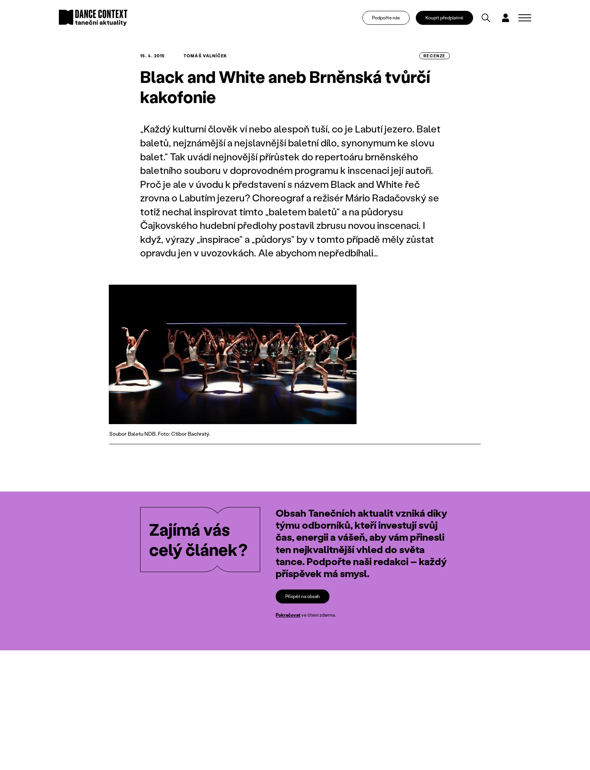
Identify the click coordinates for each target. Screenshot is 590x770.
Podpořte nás (386, 18)
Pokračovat (288, 615)
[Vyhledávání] (486, 18)
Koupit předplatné (444, 18)
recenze (435, 55)
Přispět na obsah (302, 596)
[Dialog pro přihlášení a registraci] (506, 18)
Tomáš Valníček (205, 55)
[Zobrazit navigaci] (524, 18)
